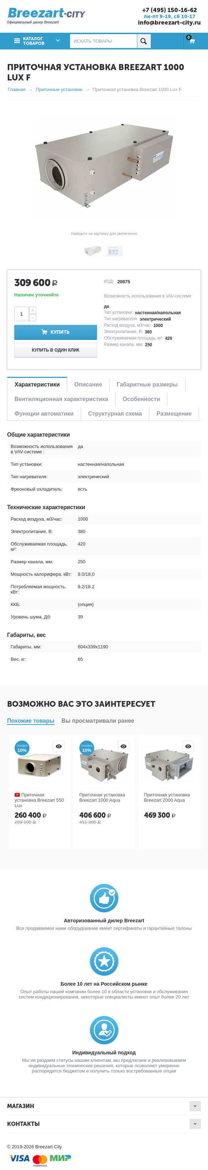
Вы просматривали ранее (98, 721)
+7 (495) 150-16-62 (169, 10)
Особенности (141, 399)
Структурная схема (115, 414)
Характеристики (37, 384)
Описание (88, 384)
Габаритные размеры (147, 384)
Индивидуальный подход (103, 1052)
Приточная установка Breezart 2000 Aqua (167, 797)
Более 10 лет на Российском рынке (103, 984)
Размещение (174, 414)
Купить (59, 332)
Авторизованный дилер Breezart (104, 920)
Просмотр (58, 746)
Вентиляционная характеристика (61, 399)
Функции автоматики (44, 414)
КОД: (109, 281)
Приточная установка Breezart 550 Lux (39, 800)
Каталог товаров (33, 41)
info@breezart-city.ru (169, 22)
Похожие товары (30, 721)
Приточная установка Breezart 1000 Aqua (102, 797)
